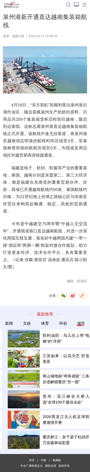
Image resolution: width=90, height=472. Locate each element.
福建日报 (18, 36)
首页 (32, 460)
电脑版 (56, 460)
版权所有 (64, 465)
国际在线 (11, 4)
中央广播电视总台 (31, 465)
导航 (43, 460)
